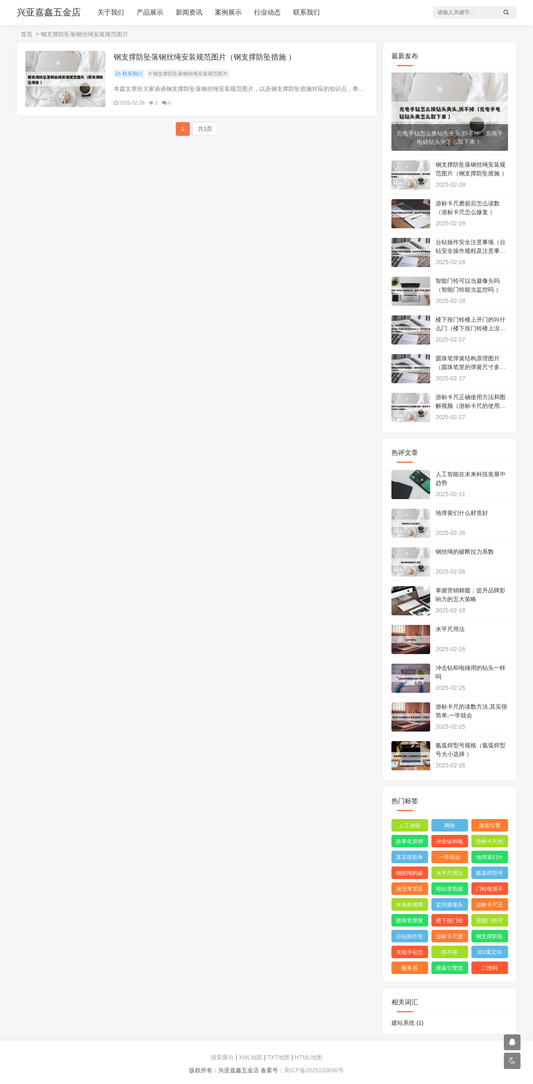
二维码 (489, 968)
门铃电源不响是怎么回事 (489, 890)
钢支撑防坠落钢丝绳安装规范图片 (489, 937)
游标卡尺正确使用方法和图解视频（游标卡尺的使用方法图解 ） (471, 406)
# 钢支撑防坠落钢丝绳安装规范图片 (188, 74)
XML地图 (251, 1057)
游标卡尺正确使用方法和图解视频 (489, 906)
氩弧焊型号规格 (489, 874)
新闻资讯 (189, 12)
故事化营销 (409, 841)
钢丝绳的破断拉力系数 (465, 551)
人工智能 (410, 825)
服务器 (409, 968)
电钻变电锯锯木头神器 (449, 890)
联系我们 (306, 12)
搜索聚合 (222, 1057)
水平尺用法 (450, 629)
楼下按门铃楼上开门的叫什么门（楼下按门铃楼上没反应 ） (471, 328)
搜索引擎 (490, 825)
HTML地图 (308, 1057)
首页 (26, 34)
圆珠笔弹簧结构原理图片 (409, 922)
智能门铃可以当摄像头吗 (489, 922)
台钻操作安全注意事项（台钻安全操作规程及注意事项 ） (471, 251)
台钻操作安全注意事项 (409, 937)
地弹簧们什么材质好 (462, 513)
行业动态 (267, 12)
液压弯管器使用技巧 (409, 890)
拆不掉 (449, 952)
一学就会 (450, 857)
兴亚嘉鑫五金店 (49, 12)
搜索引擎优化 (449, 969)
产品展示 (150, 12)
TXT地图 (278, 1057)
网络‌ (449, 825)
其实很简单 (409, 857)
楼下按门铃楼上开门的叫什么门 (449, 922)
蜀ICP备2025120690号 (314, 1070)
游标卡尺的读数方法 (489, 842)
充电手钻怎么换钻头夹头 (409, 953)
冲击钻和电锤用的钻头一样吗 (449, 842)
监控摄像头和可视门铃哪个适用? (449, 906)
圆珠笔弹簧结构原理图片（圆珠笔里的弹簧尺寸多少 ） (471, 367)
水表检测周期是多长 (409, 906)
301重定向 (490, 952)
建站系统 (407, 1022)
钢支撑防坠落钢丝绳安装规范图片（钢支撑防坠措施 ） (205, 57)
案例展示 (228, 12)
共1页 (205, 128)
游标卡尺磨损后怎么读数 (449, 937)
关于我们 (110, 12)
